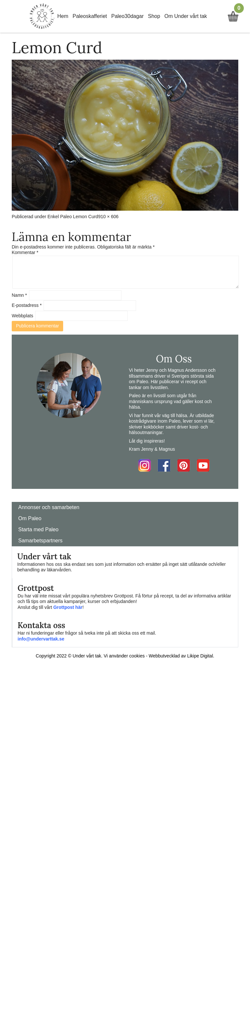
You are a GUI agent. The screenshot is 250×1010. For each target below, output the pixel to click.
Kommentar (25, 252)
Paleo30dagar (127, 16)
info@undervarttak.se (41, 638)
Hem (62, 16)
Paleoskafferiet (90, 16)
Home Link (42, 16)
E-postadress (27, 305)
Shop (154, 16)
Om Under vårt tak (185, 16)
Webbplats (22, 315)
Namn (19, 295)
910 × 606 (108, 216)
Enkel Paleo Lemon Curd (73, 216)
